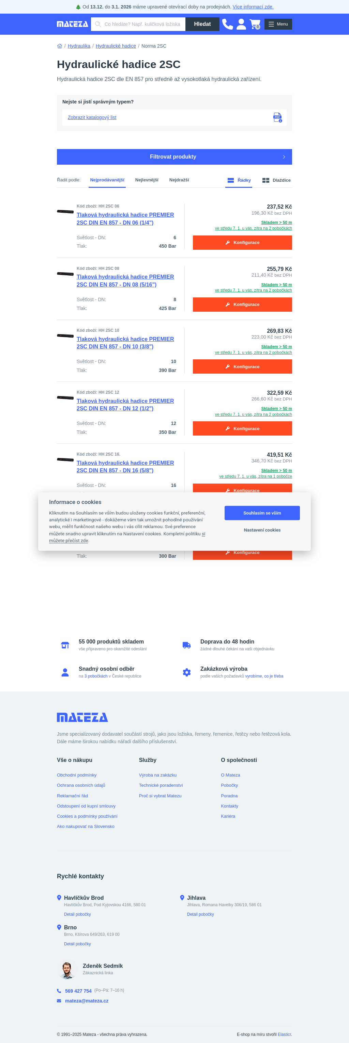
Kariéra (228, 816)
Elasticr (284, 1034)
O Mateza (230, 775)
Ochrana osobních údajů (81, 785)
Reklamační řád (72, 795)
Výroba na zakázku (158, 775)
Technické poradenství (161, 785)
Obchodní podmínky (76, 775)
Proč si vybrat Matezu (160, 795)
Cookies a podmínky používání (87, 816)
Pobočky (229, 785)
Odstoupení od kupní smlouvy (86, 806)
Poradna (229, 795)
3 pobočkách (96, 676)
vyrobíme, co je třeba (264, 676)
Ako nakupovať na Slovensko (86, 826)
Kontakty (229, 806)
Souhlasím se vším (262, 513)
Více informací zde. (253, 7)
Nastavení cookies (262, 530)
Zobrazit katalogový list (92, 117)
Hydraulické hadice (116, 46)
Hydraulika (79, 46)
